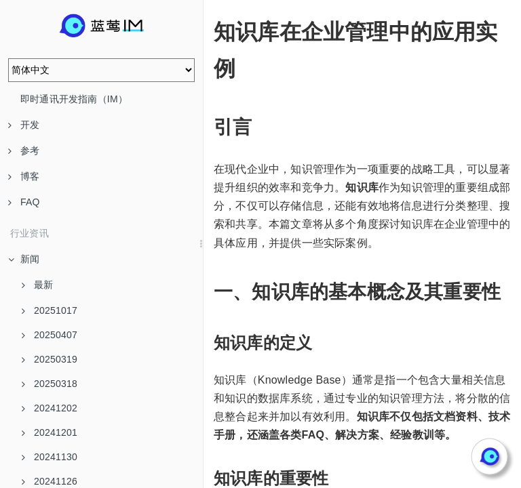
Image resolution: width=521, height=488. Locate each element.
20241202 (49, 408)
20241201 (49, 432)
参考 (23, 150)
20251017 (49, 310)
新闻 (23, 258)
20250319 (49, 359)
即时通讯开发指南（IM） (74, 99)
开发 (23, 124)
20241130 (49, 456)
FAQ (24, 202)
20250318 (49, 383)
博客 (23, 176)
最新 (37, 284)
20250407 (49, 334)
